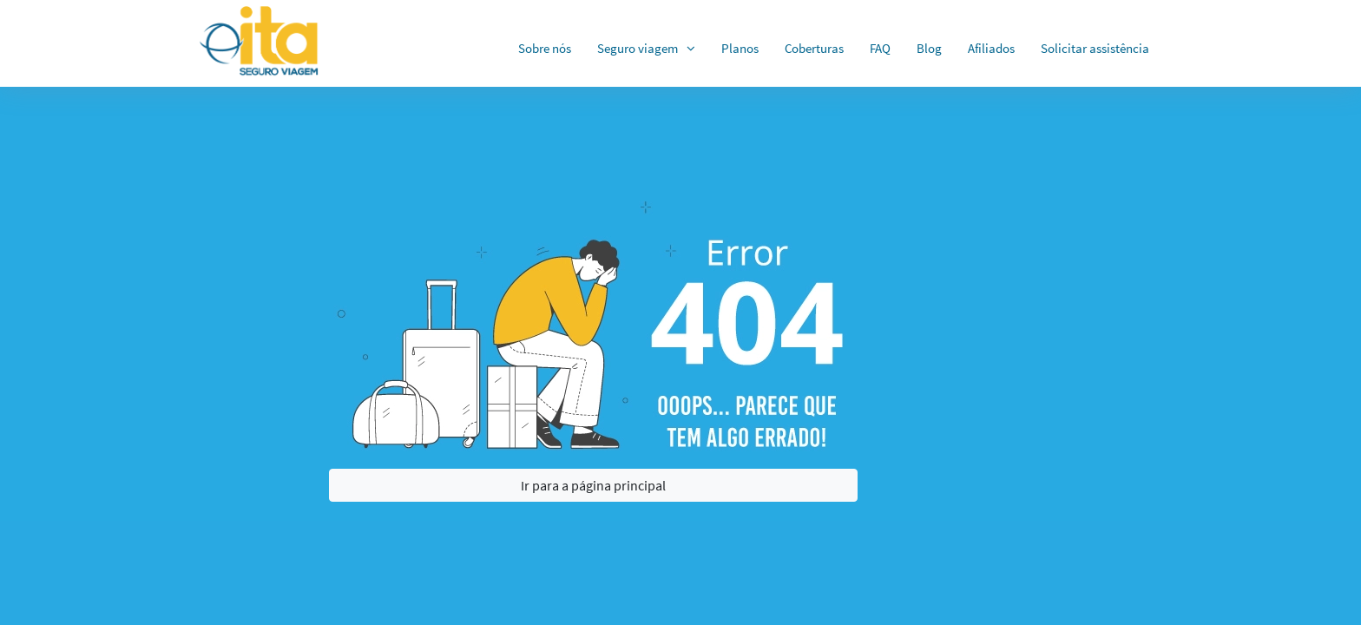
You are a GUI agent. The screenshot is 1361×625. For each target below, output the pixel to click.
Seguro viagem (637, 48)
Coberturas (814, 48)
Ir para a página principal (593, 485)
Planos (740, 48)
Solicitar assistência (1095, 48)
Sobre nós (544, 48)
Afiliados (991, 48)
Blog (929, 48)
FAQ (880, 48)
